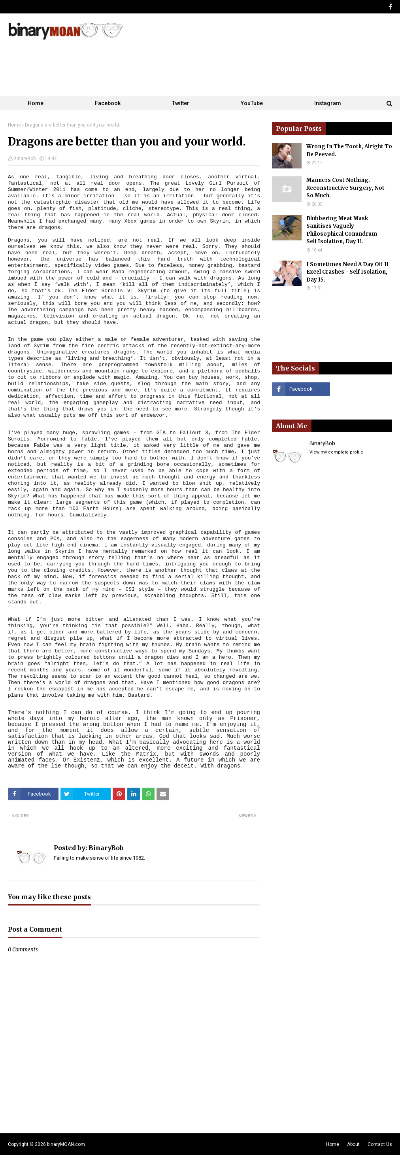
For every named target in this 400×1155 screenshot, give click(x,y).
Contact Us (380, 1144)
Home (14, 125)
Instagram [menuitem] (327, 103)
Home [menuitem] (35, 103)
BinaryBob (24, 158)
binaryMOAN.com (66, 1144)
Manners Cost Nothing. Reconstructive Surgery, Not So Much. (345, 188)
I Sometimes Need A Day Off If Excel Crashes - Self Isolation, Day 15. (347, 272)
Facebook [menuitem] (108, 103)
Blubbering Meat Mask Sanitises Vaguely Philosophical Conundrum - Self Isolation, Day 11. (343, 230)
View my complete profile (336, 452)
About (353, 1144)
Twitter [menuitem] (180, 103)
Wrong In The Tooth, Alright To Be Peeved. (349, 150)
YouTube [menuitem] (252, 103)
